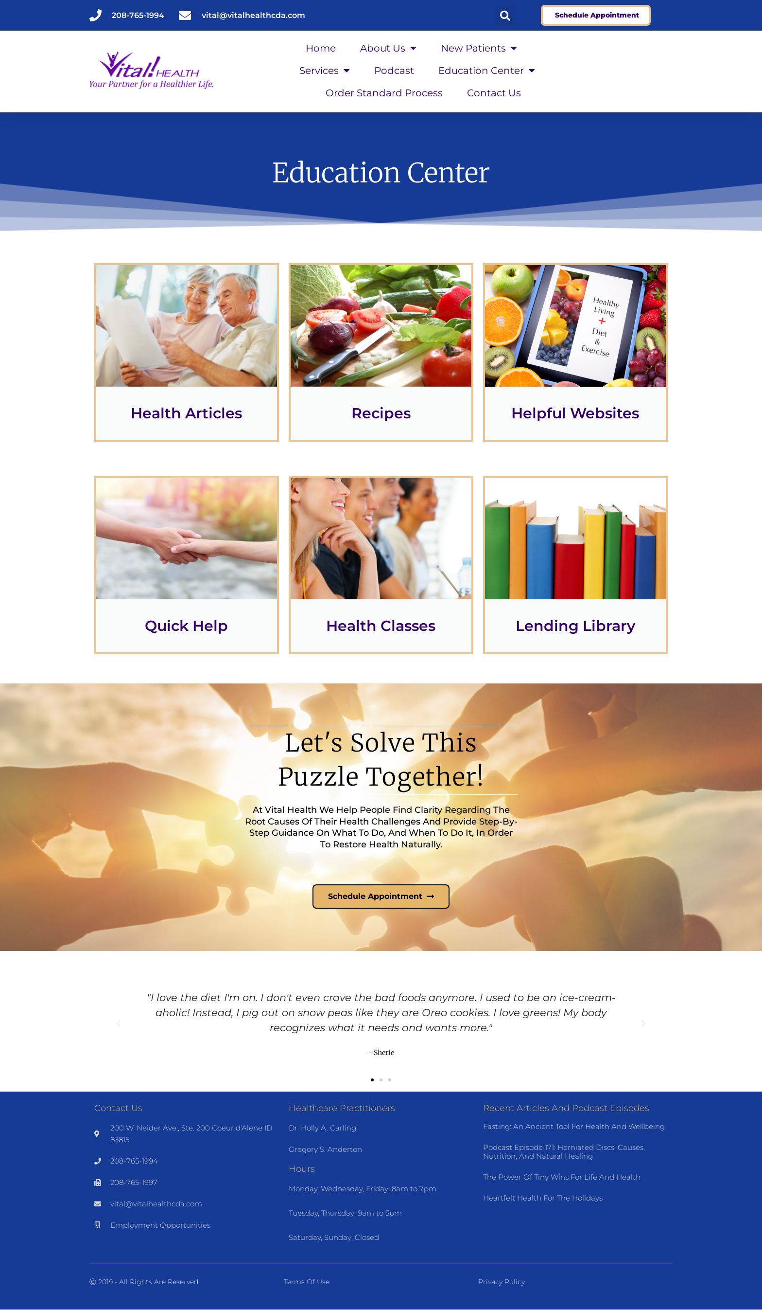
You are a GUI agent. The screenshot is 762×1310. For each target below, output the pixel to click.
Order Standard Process (384, 93)
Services (324, 70)
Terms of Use (306, 1282)
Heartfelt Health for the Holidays (543, 1197)
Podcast (394, 70)
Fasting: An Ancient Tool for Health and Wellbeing (574, 1126)
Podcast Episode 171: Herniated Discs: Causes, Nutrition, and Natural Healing (564, 1152)
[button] (505, 15)
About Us (388, 48)
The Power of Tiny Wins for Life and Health (562, 1177)
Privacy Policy (501, 1282)
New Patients (479, 48)
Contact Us (494, 93)
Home (321, 48)
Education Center (486, 70)
